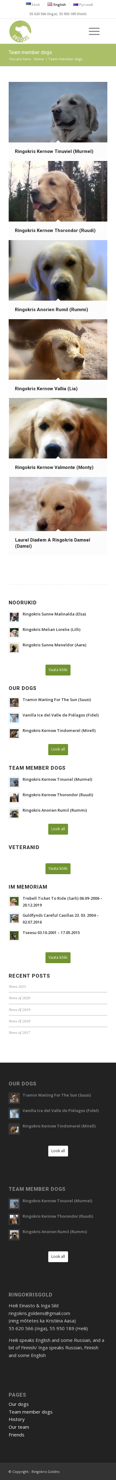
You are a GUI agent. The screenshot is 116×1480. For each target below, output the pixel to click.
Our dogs (19, 1404)
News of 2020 (19, 998)
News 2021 (17, 986)
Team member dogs (30, 52)
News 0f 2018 (19, 1021)
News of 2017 (19, 1032)
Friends (16, 1434)
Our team (19, 1427)
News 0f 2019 (19, 1010)
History (17, 1419)
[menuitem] (33, 4)
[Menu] (91, 31)
